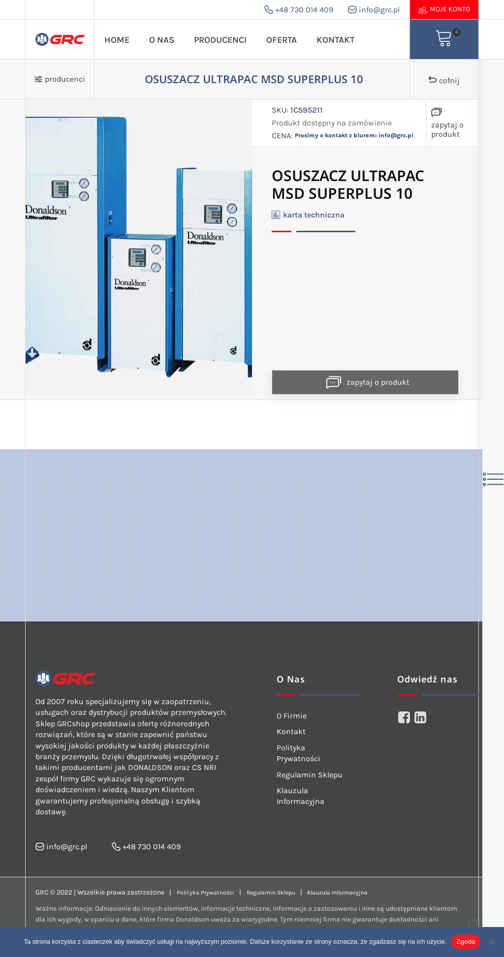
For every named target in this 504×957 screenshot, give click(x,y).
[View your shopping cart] (444, 39)
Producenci (220, 39)
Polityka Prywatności (298, 753)
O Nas (161, 39)
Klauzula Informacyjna (300, 796)
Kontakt (335, 39)
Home (116, 39)
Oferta (281, 39)
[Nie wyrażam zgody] (492, 942)
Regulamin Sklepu (310, 774)
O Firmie (292, 715)
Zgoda (465, 941)
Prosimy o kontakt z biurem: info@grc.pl (354, 135)
